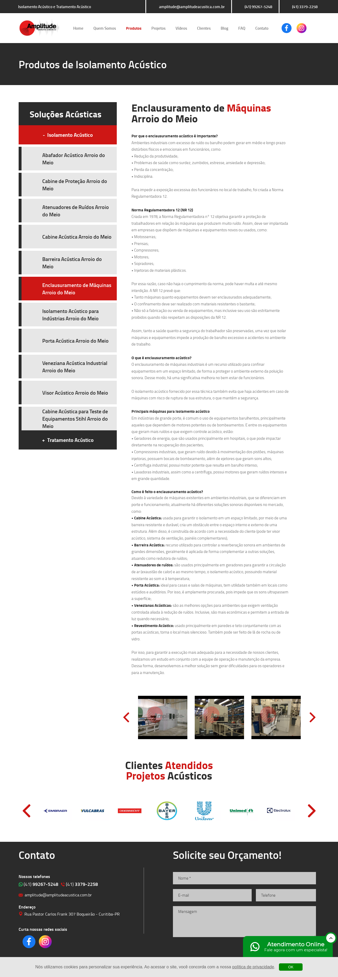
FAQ (241, 28)
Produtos (133, 28)
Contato (261, 28)
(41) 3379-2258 (305, 6)
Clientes (204, 28)
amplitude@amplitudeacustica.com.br (192, 6)
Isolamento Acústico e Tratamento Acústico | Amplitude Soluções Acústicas (39, 28)
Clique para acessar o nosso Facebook (287, 28)
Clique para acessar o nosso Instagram (302, 28)
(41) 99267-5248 (258, 6)
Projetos (158, 28)
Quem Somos (104, 28)
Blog (224, 28)
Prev (126, 717)
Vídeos (181, 28)
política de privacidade (253, 967)
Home (78, 28)
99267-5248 (41, 884)
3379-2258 (82, 884)
